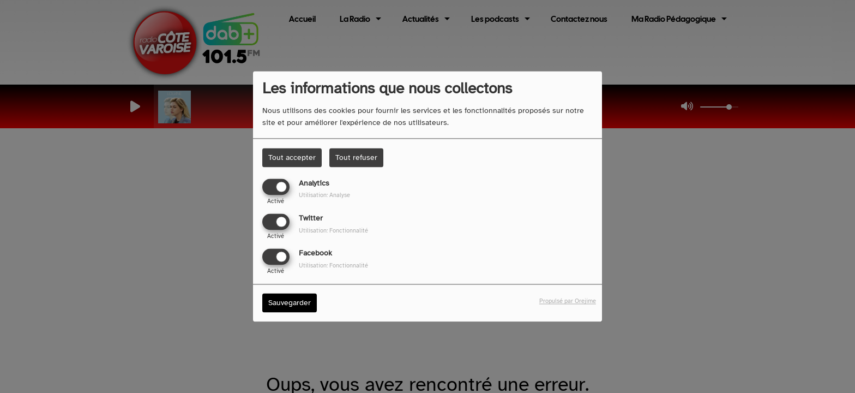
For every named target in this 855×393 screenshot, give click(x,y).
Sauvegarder (289, 303)
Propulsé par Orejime (567, 301)
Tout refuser (356, 157)
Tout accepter (292, 157)
